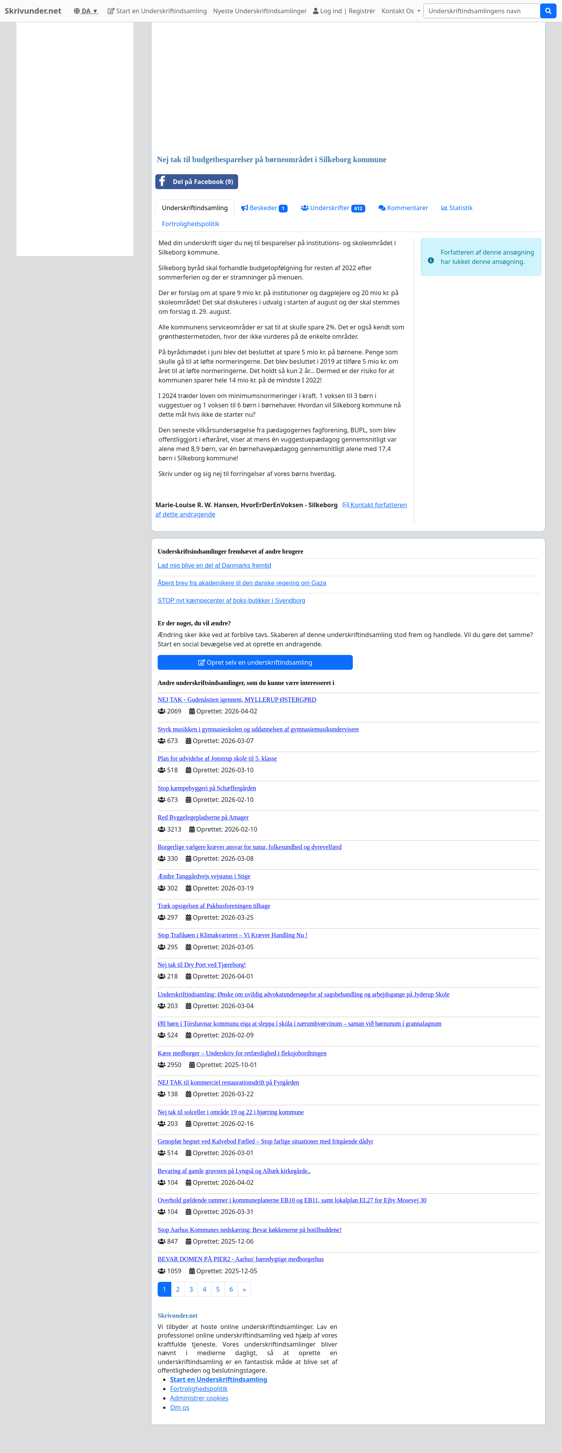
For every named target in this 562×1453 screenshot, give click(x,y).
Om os (179, 1407)
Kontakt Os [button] (399, 11)
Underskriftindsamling (195, 208)
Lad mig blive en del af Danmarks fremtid (214, 565)
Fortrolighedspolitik (190, 223)
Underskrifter (333, 208)
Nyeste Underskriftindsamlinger (260, 11)
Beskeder (264, 208)
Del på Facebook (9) (194, 182)
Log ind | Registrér (344, 11)
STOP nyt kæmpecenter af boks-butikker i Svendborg (231, 600)
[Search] (482, 11)
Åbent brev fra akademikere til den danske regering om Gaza (242, 583)
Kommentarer (403, 208)
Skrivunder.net (33, 10)
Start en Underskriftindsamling (157, 11)
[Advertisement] (348, 89)
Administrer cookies (199, 1398)
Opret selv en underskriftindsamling (255, 662)
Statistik (457, 208)
